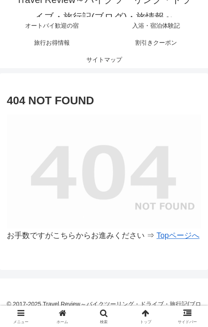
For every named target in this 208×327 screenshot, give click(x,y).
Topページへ (178, 235)
